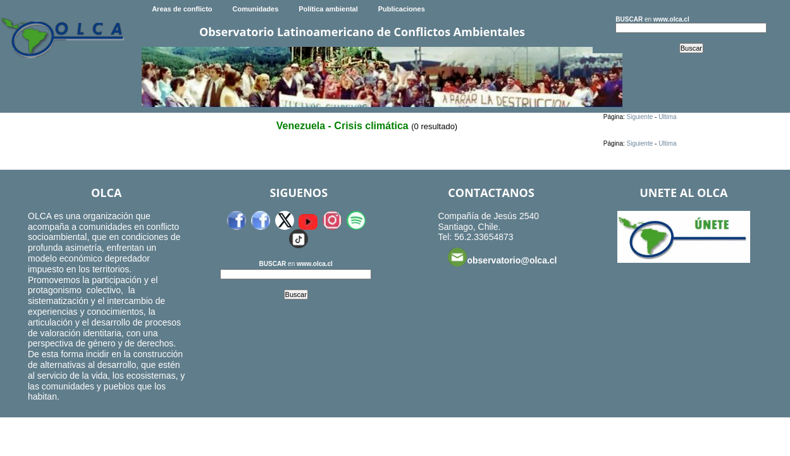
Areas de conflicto (182, 9)
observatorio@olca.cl (502, 257)
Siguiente (640, 116)
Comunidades (256, 9)
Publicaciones (401, 9)
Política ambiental (328, 9)
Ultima (667, 116)
